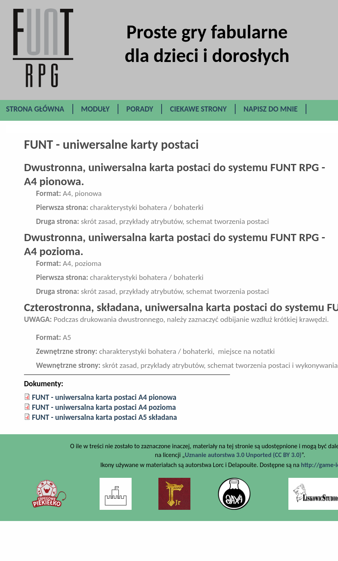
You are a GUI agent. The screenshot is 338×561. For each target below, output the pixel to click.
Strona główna (35, 109)
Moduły (95, 109)
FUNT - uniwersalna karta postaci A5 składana (104, 417)
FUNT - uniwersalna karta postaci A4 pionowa (104, 397)
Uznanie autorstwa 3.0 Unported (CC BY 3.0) (243, 455)
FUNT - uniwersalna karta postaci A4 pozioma (104, 407)
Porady (139, 109)
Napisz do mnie (271, 109)
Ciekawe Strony (198, 109)
